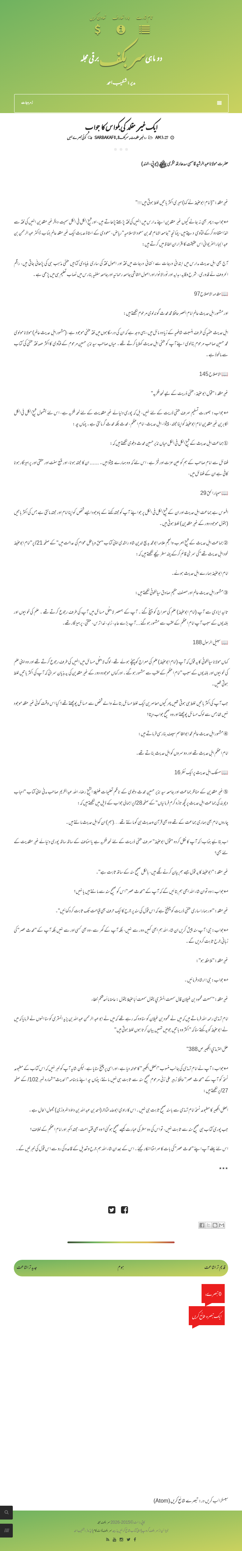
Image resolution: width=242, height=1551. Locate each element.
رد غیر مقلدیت (138, 137)
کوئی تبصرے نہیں (76, 137)
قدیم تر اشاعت (214, 1268)
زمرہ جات (121, 103)
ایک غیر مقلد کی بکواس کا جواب (121, 126)
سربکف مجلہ (103, 1522)
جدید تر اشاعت (27, 1268)
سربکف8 (123, 137)
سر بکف (122, 58)
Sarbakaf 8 (105, 137)
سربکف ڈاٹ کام (102, 1531)
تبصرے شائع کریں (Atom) (175, 1501)
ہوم (121, 1268)
